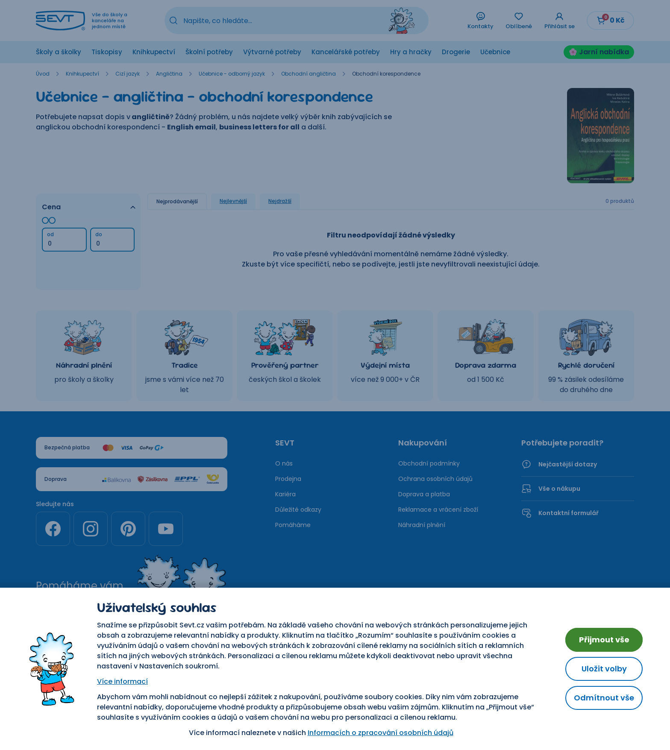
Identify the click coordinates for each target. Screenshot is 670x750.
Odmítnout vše (604, 697)
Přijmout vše (604, 639)
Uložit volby (604, 668)
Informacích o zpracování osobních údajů (380, 733)
